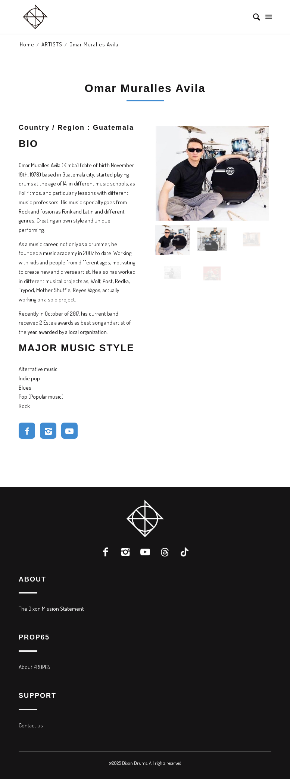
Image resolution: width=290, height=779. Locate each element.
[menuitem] (253, 17)
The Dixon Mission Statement (51, 608)
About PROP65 (34, 667)
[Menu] (268, 17)
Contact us (31, 725)
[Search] (253, 17)
